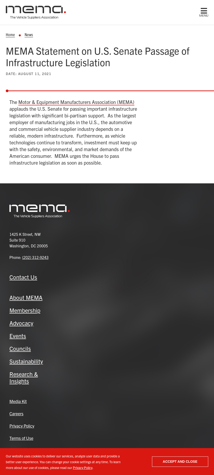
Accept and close (180, 461)
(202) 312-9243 (35, 257)
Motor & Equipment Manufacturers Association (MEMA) (76, 102)
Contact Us (23, 277)
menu (203, 16)
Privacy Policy (82, 467)
